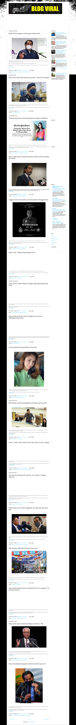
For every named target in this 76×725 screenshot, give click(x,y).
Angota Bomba (14, 248)
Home (29, 719)
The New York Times (24, 152)
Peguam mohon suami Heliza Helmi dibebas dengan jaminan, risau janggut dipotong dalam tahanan (59, 200)
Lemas (21, 248)
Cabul (13, 112)
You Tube (53, 240)
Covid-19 (17, 195)
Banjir (18, 248)
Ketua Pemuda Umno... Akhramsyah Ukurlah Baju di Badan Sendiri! (61, 33)
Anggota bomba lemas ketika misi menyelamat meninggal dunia (28, 200)
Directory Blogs (54, 242)
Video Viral (18, 343)
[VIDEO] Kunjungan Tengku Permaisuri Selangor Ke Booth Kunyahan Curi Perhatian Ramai (59, 210)
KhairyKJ (26, 715)
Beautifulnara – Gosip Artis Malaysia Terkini (57, 187)
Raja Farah (25, 312)
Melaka (24, 248)
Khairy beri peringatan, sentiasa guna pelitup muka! (24, 33)
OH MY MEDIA (55, 198)
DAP (12, 438)
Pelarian (15, 112)
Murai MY (54, 208)
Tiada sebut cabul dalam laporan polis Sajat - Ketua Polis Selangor (29, 77)
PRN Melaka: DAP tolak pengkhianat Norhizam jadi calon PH (28, 403)
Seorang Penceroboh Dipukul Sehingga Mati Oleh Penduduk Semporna (61, 61)
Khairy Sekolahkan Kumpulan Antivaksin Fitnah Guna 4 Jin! (27, 664)
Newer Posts (12, 719)
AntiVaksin (13, 195)
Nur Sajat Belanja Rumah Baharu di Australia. (23, 347)
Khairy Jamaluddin (22, 195)
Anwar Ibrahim (18, 544)
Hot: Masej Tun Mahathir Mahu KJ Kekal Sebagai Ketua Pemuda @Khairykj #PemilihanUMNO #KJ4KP (61, 52)
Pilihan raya (14, 584)
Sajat (18, 112)
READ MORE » (11, 67)
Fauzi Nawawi (19, 312)
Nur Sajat (16, 152)
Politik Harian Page (54, 238)
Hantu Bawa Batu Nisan (16, 469)
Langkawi (18, 618)
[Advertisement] (38, 21)
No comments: (24, 70)
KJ (29, 715)
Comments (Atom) (31, 721)
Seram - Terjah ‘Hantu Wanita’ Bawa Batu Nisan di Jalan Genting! (29, 442)
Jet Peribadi (14, 618)
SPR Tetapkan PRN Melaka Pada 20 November (23, 548)
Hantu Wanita (23, 469)
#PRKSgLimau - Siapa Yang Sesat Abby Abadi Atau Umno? (61, 74)
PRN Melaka (19, 438)
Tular (25, 618)
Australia (13, 397)
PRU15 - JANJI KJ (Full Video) (61, 67)
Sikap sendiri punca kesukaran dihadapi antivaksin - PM (26, 624)
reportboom (54, 218)
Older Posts (46, 719)
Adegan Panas (14, 312)
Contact (52, 244)
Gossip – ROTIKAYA (56, 221)
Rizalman (22, 618)
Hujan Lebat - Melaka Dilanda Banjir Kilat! (22, 252)
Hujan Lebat (16, 278)
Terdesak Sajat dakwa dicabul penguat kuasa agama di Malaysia (28, 118)
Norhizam (15, 438)
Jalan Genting (28, 469)
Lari (15, 504)
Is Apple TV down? (55, 219)
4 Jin (12, 715)
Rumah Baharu (21, 397)
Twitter (52, 236)
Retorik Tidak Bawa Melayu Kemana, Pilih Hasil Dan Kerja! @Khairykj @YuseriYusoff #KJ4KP (61, 43)
